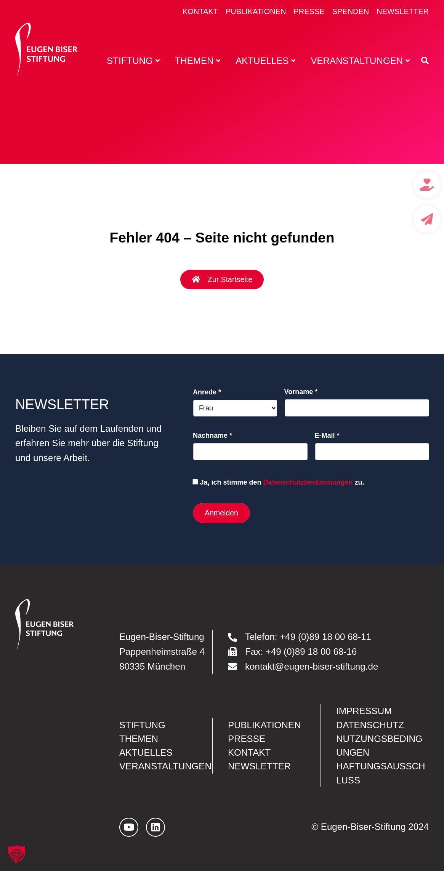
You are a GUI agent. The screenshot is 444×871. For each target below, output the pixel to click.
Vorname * (301, 391)
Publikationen (256, 11)
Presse (308, 11)
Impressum (364, 711)
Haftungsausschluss (380, 773)
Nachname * (212, 435)
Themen (138, 739)
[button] (17, 854)
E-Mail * (327, 435)
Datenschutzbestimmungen (308, 482)
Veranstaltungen (165, 766)
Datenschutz (370, 725)
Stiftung (142, 725)
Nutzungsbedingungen (379, 746)
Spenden (350, 11)
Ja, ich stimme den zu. (282, 482)
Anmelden (221, 513)
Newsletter (403, 11)
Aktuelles (146, 752)
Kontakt (200, 11)
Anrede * (207, 392)
